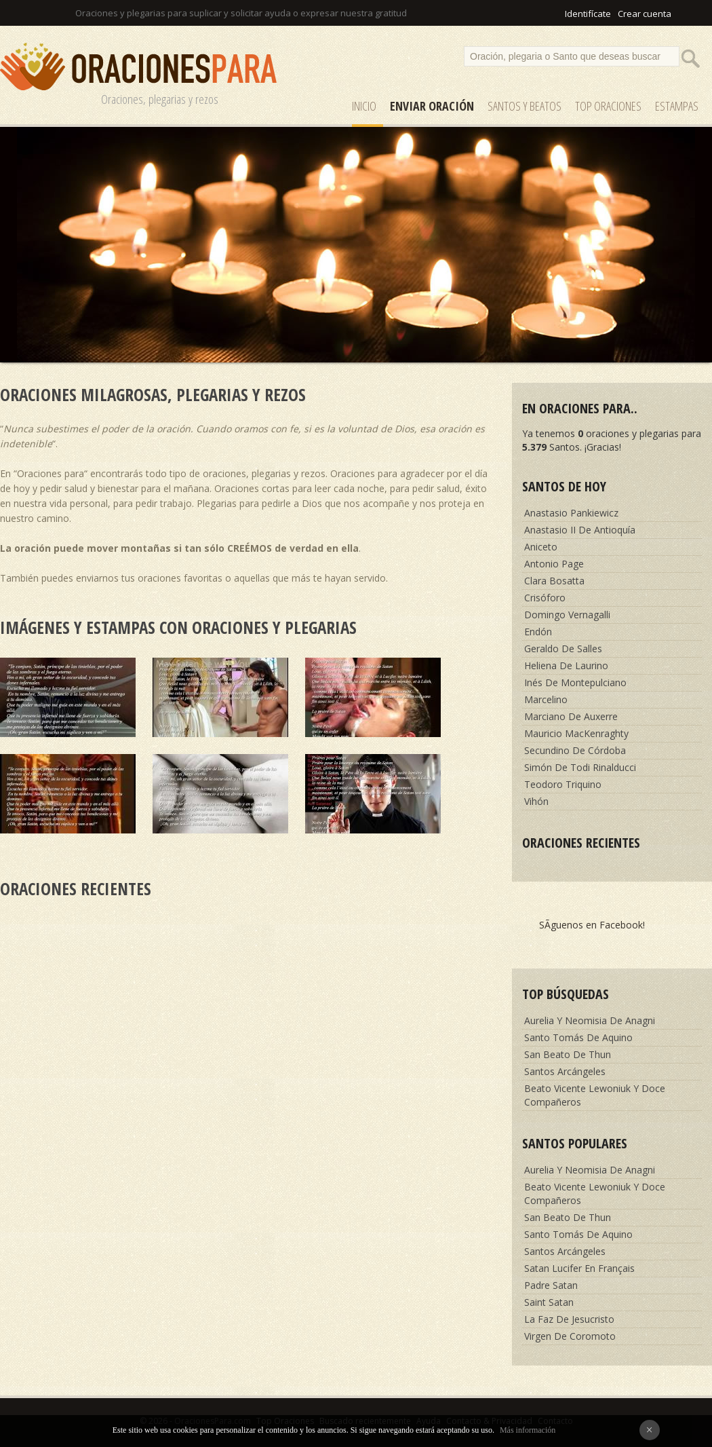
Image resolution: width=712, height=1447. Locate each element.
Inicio (364, 106)
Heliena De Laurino (566, 665)
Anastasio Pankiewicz (571, 512)
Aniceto (540, 546)
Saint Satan (549, 1302)
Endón (538, 631)
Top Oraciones (608, 106)
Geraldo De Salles (563, 648)
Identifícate (588, 13)
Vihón (536, 801)
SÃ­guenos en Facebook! (592, 924)
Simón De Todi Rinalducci (580, 767)
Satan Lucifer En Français (579, 1268)
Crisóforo (545, 597)
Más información (527, 1430)
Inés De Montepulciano (575, 682)
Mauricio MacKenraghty (576, 733)
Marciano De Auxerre (571, 716)
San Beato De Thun (567, 1054)
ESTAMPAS (676, 106)
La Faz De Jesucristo (569, 1319)
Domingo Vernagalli (567, 614)
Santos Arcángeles (565, 1071)
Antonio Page (554, 563)
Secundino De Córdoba (575, 750)
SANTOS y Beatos (524, 106)
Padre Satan (551, 1285)
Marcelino (546, 699)
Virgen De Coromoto (570, 1336)
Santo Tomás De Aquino (578, 1037)
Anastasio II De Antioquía (579, 529)
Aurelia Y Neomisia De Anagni (589, 1020)
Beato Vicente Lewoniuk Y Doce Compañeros (594, 1095)
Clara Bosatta (554, 580)
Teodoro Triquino (562, 784)
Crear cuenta (644, 13)
